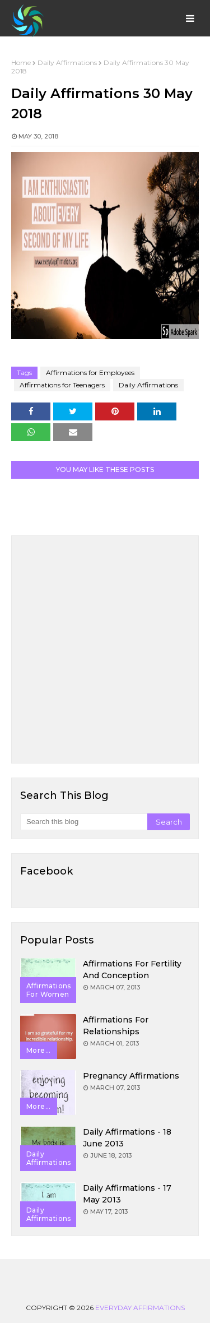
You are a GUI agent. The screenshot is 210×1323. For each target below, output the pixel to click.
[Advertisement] (105, 649)
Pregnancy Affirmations (131, 1076)
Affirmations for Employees (90, 372)
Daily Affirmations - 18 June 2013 (127, 1138)
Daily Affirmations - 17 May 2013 (127, 1194)
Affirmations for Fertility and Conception (132, 969)
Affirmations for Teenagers (62, 385)
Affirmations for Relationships (115, 1026)
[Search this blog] (83, 821)
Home (21, 62)
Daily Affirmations (67, 62)
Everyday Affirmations (140, 1307)
